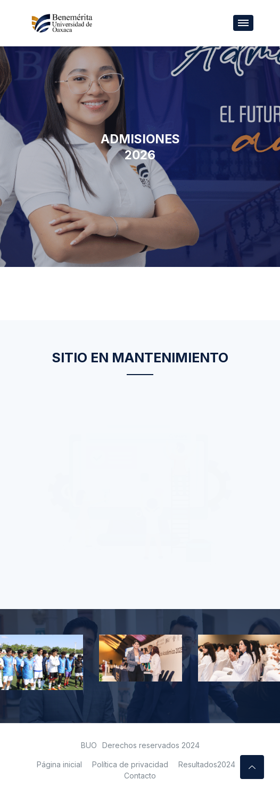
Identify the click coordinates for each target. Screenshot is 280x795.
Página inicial (59, 764)
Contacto (140, 775)
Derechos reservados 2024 (151, 745)
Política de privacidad (130, 764)
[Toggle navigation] (243, 23)
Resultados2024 (206, 764)
